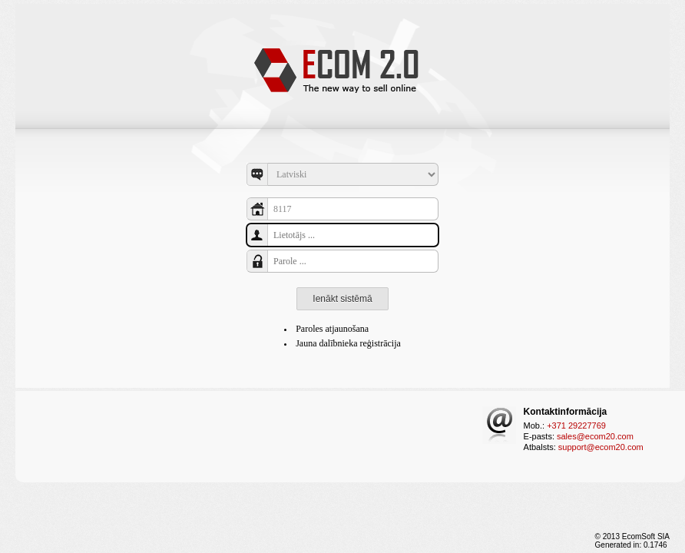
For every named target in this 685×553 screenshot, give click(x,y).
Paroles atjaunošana (332, 328)
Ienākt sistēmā (342, 298)
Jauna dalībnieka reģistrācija (348, 343)
